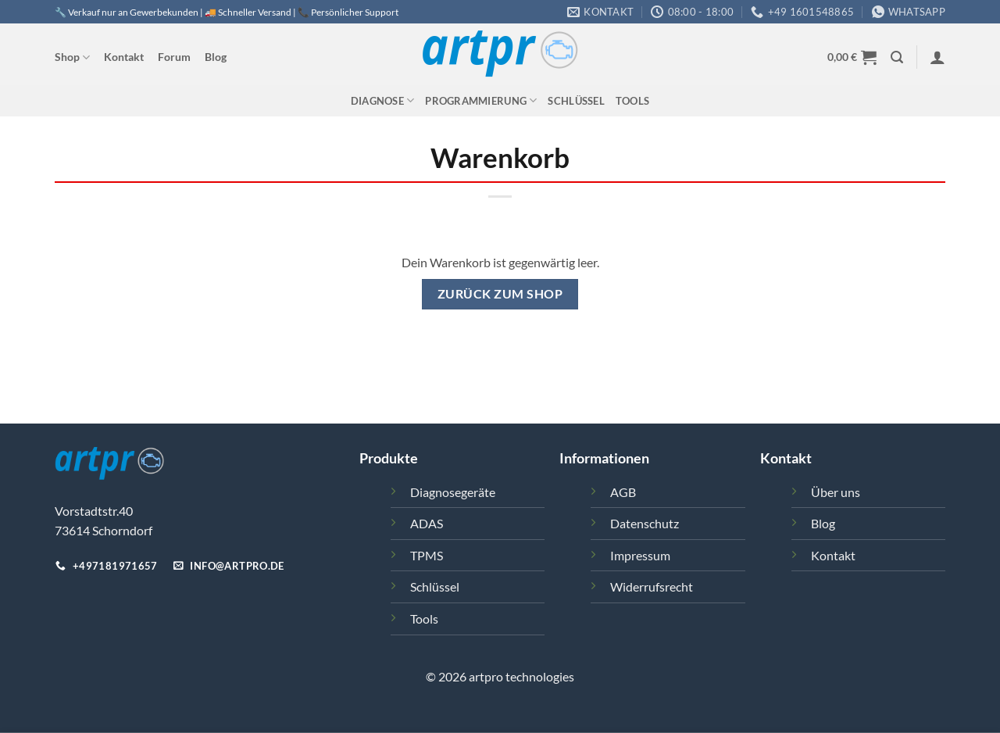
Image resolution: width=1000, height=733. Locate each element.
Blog (216, 56)
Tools (632, 101)
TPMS (426, 555)
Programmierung (481, 100)
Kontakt (124, 56)
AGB (623, 491)
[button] (897, 57)
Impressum (640, 555)
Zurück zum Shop (500, 294)
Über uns (835, 491)
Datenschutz (644, 523)
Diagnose (383, 100)
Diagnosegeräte (452, 491)
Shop (72, 57)
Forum (174, 56)
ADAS (426, 523)
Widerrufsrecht (651, 586)
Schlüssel (576, 101)
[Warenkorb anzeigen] (852, 57)
